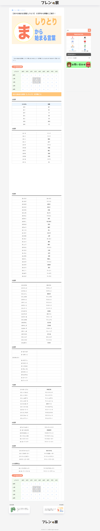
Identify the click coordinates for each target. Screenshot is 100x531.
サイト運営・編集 (84, 50)
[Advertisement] (37, 50)
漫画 (84, 42)
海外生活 (72, 46)
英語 (84, 46)
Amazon (72, 37)
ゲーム (72, 42)
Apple (84, 37)
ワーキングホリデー (72, 50)
